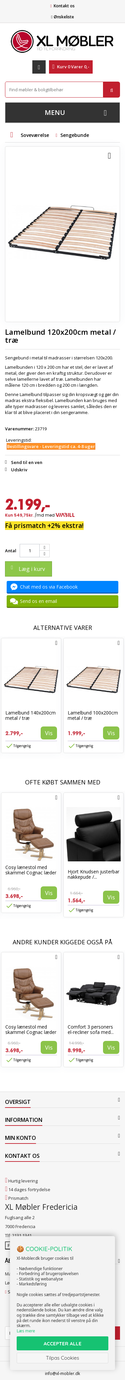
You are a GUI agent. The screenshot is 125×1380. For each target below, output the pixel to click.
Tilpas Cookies (62, 1358)
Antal (10, 551)
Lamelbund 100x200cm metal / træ (93, 715)
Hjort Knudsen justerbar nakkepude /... (93, 874)
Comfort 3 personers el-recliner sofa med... (91, 1029)
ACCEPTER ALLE (62, 1343)
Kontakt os (64, 6)
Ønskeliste (62, 17)
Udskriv (19, 470)
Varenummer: (19, 429)
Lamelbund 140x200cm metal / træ (30, 715)
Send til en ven (26, 462)
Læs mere (26, 1331)
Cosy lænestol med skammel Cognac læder (30, 870)
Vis (49, 733)
